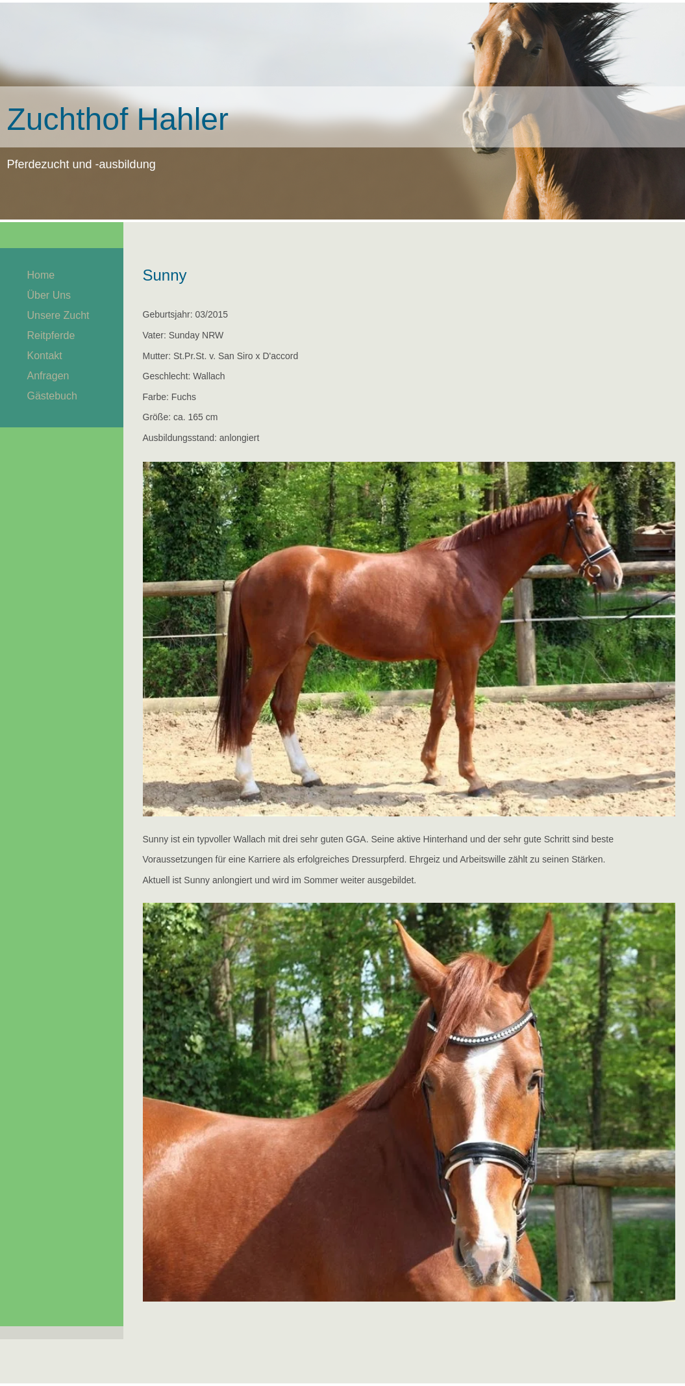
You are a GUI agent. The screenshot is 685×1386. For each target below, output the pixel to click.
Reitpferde (51, 335)
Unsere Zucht (58, 315)
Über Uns (49, 295)
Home (41, 275)
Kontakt (44, 355)
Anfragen (48, 375)
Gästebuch (52, 395)
